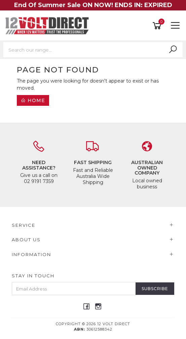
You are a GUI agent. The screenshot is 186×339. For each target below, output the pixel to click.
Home (33, 100)
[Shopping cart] (158, 26)
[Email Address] (74, 288)
